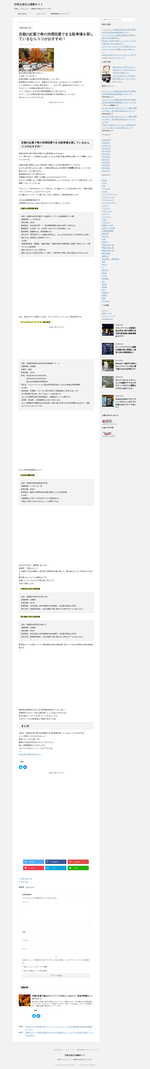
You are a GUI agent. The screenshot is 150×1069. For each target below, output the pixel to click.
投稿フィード (107, 313)
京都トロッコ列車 (108, 228)
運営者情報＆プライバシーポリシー (60, 14)
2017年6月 (106, 162)
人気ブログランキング (109, 424)
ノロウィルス (107, 211)
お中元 (104, 183)
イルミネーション (108, 197)
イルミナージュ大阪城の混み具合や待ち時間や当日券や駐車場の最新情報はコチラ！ (125, 332)
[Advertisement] (56, 118)
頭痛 (103, 298)
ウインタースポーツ (109, 203)
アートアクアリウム (109, 194)
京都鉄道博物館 (107, 231)
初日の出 (105, 236)
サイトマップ (41, 14)
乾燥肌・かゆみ (107, 225)
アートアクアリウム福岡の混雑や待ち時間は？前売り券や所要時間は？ (125, 350)
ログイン (105, 310)
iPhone (104, 180)
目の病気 (105, 279)
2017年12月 (106, 146)
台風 (103, 239)
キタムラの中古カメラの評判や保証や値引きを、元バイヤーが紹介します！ (124, 78)
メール (24, 940)
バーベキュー (107, 217)
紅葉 (26, 882)
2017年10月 (106, 151)
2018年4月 (106, 143)
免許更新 (105, 234)
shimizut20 (30, 887)
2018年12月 (106, 140)
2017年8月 (106, 157)
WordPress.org (107, 319)
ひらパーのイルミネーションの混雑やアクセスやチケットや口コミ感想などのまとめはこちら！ (119, 49)
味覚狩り (105, 242)
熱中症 (104, 273)
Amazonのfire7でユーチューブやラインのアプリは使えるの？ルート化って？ (125, 403)
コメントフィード (108, 316)
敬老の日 (105, 256)
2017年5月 (106, 165)
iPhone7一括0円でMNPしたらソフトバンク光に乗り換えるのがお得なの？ (126, 366)
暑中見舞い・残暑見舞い (111, 259)
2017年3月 (106, 171)
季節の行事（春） (108, 248)
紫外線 (104, 284)
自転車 (104, 287)
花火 (103, 290)
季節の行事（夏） (108, 245)
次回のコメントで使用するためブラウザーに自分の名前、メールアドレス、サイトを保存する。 (56, 961)
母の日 (104, 265)
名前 (24, 932)
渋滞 (22, 882)
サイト (24, 949)
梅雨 (103, 262)
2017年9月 (106, 154)
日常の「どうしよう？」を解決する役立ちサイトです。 (75, 1059)
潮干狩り (105, 270)
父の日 (104, 276)
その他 (104, 191)
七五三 (104, 220)
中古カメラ (106, 222)
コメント (25, 902)
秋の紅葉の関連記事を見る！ (30, 754)
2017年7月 (106, 160)
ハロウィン (106, 214)
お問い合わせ (22, 14)
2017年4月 (106, 168)
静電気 (104, 295)
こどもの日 (106, 189)
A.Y (103, 122)
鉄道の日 (105, 293)
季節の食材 (106, 253)
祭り (103, 281)
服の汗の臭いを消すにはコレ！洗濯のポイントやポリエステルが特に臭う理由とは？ (124, 70)
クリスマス (106, 208)
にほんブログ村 (108, 436)
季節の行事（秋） (27, 879)
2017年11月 (106, 148)
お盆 (103, 186)
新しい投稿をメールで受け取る (35, 971)
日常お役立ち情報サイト (28, 4)
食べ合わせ (106, 301)
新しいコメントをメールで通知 (35, 967)
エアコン (105, 206)
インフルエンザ (107, 200)
